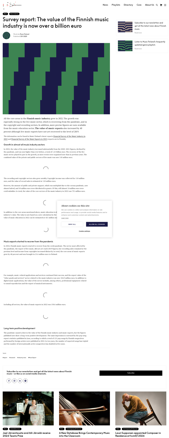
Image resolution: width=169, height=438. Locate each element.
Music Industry (14, 14)
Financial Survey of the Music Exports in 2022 (29, 139)
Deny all (72, 224)
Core (139, 5)
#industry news (21, 357)
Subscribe (130, 373)
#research (12, 357)
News (105, 5)
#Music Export (32, 357)
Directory (128, 5)
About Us (149, 5)
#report (5, 357)
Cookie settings (84, 231)
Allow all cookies (97, 224)
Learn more (64, 218)
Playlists (116, 5)
